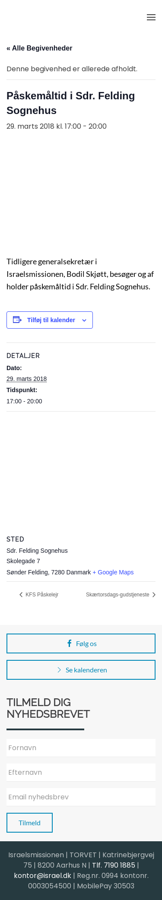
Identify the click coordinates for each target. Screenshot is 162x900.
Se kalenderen (81, 669)
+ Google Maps (112, 572)
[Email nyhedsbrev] (81, 797)
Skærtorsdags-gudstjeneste (118, 595)
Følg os (81, 643)
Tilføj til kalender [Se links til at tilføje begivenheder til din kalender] (51, 320)
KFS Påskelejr (41, 595)
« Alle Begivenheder (39, 48)
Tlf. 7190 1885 (113, 865)
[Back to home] (49, 17)
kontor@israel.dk (42, 876)
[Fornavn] (81, 748)
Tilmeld (30, 822)
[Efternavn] (81, 773)
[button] (151, 17)
